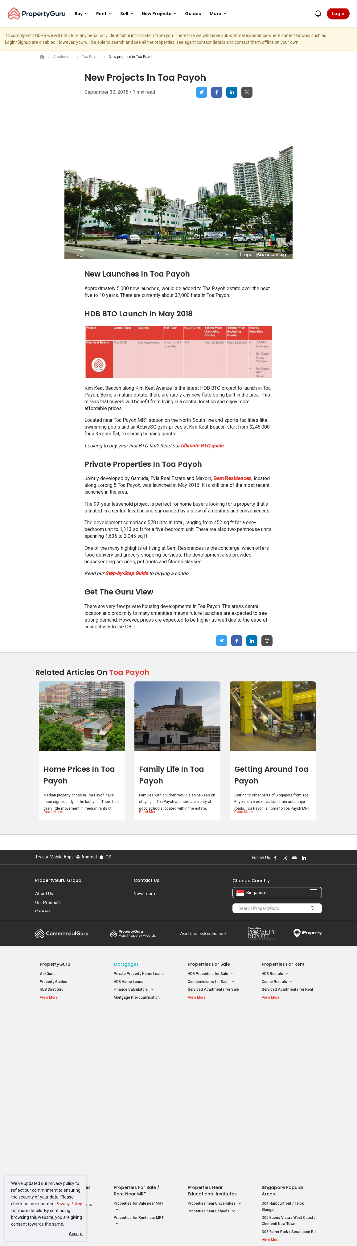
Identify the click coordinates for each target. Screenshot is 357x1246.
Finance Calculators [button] (134, 989)
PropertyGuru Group (58, 880)
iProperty (307, 933)
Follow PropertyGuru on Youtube (294, 858)
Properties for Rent (283, 964)
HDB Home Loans (128, 982)
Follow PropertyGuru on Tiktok (319, 857)
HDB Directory (51, 989)
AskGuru (47, 974)
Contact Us (146, 880)
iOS (105, 856)
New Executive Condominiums (66, 1035)
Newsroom (144, 893)
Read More (52, 812)
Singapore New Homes (65, 1017)
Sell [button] (128, 13)
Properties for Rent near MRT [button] (139, 1052)
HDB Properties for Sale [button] (211, 974)
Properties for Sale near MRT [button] (138, 1037)
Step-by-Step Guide (126, 573)
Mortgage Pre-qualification (137, 997)
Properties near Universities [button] (215, 1033)
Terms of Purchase (177, 1098)
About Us (44, 893)
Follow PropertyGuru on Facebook (275, 858)
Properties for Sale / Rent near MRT (136, 1020)
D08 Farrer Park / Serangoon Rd (289, 1062)
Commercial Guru (61, 933)
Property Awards (133, 933)
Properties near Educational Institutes (212, 1020)
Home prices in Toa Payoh (79, 775)
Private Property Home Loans (139, 974)
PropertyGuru (55, 964)
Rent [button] (105, 13)
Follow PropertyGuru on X (312, 857)
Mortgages (126, 964)
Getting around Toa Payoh (271, 775)
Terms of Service (101, 1098)
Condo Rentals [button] (277, 982)
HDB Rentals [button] (275, 974)
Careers (43, 911)
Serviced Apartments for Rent (287, 989)
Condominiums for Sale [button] (211, 982)
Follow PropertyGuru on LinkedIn (304, 858)
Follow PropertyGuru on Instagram (285, 858)
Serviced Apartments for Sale (213, 989)
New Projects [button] (160, 13)
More (219, 13)
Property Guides (53, 982)
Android (86, 856)
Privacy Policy (68, 1203)
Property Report (261, 933)
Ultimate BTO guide (202, 446)
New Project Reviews (58, 1043)
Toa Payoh (129, 672)
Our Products (48, 902)
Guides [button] (193, 13)
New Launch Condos (57, 1027)
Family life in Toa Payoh (171, 775)
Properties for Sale (209, 964)
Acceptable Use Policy (56, 1098)
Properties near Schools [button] (212, 1041)
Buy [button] (82, 13)
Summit (203, 933)
